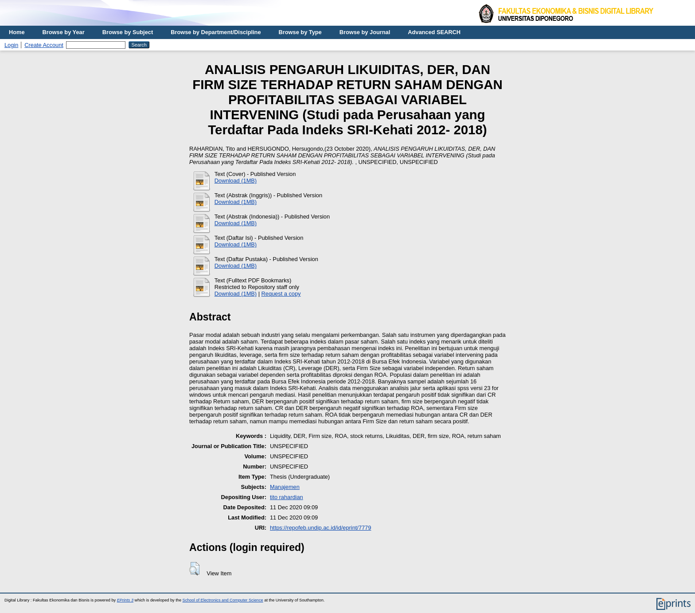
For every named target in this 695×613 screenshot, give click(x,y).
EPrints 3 (125, 600)
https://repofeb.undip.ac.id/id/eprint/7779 (320, 527)
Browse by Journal (365, 32)
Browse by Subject (127, 32)
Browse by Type (300, 32)
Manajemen (285, 487)
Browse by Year (64, 32)
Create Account (43, 45)
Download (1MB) (236, 180)
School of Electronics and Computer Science (223, 600)
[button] (194, 568)
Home (17, 32)
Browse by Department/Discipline (216, 32)
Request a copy (281, 293)
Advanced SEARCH (434, 32)
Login (11, 45)
